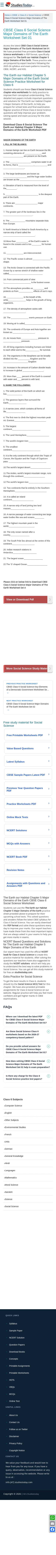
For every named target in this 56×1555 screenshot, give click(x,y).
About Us (13, 1470)
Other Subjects (12, 1175)
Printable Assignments (19, 1421)
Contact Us (14, 1477)
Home (7, 15)
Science (8, 1254)
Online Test (14, 1456)
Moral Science (11, 1240)
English (8, 1168)
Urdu (7, 1197)
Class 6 (23, 15)
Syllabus (13, 1378)
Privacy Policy (15, 1498)
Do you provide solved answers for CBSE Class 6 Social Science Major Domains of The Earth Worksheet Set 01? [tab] (26, 1104)
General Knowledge (14, 1211)
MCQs (12, 1449)
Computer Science (13, 1161)
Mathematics (11, 1233)
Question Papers (17, 1400)
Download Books (17, 1407)
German (9, 1204)
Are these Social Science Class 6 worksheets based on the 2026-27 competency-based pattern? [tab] (22, 1089)
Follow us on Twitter (18, 1484)
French (8, 1189)
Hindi (7, 1218)
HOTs (11, 1435)
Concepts (13, 1414)
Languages (10, 1225)
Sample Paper (16, 1386)
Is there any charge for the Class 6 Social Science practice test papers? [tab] (24, 1132)
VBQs (12, 1442)
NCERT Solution (16, 1393)
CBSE (14, 15)
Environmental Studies (15, 1182)
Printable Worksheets (19, 1428)
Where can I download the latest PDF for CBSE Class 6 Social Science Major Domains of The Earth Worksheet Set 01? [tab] (26, 1074)
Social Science (35, 15)
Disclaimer (14, 1491)
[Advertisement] (28, 54)
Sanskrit (9, 1247)
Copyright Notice (17, 1505)
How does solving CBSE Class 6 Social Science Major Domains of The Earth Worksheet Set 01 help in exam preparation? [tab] (28, 1119)
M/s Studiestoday (31, 1549)
